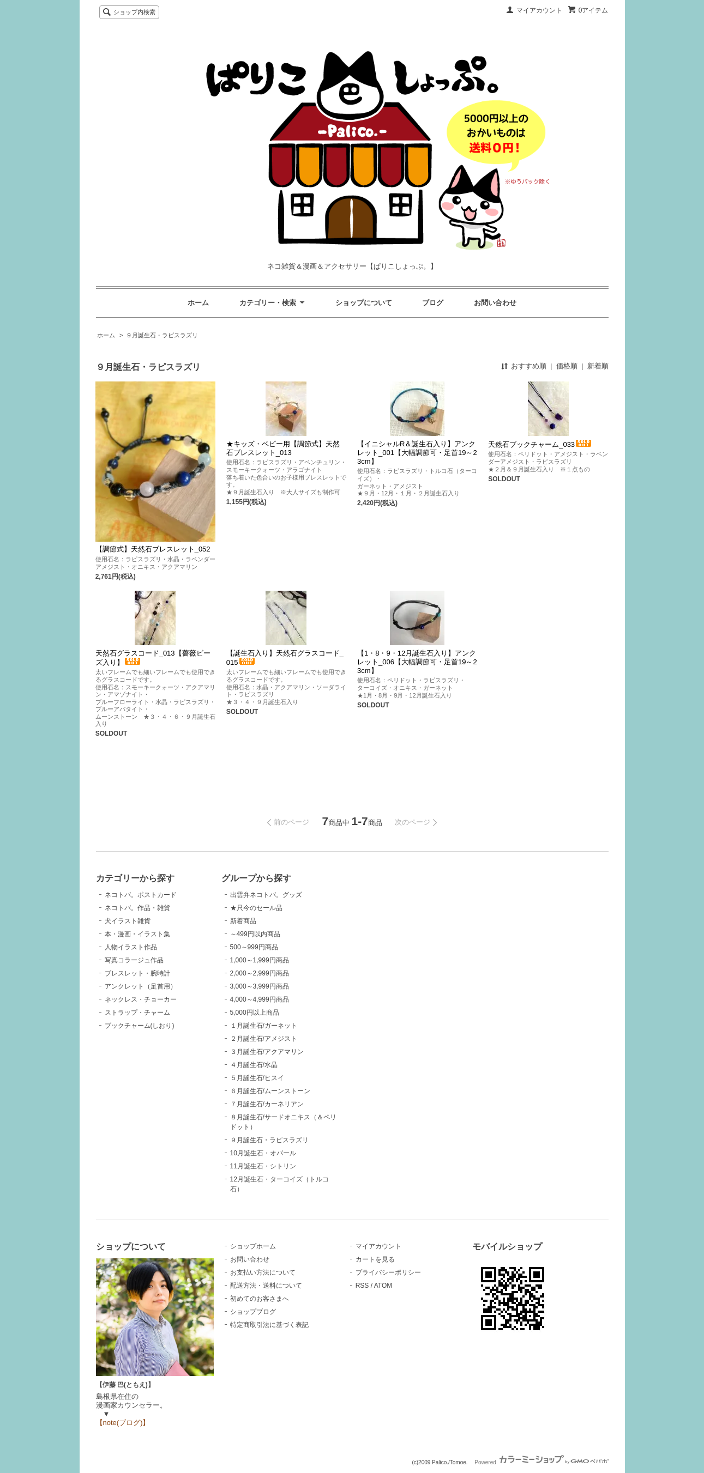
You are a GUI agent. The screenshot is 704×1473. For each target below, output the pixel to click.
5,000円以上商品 (254, 1012)
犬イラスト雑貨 (128, 921)
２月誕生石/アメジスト (263, 1038)
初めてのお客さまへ (259, 1298)
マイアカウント (539, 10)
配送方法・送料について (266, 1285)
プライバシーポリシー (388, 1272)
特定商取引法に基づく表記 (269, 1325)
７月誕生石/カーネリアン (267, 1104)
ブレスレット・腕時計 (137, 973)
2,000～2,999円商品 (259, 973)
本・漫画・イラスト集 (137, 934)
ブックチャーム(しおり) (140, 1025)
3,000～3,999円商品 (259, 986)
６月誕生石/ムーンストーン (270, 1091)
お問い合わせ (495, 303)
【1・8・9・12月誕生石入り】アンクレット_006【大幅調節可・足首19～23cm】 (417, 662)
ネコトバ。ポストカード (141, 895)
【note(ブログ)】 (123, 1423)
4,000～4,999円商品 (259, 999)
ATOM (383, 1285)
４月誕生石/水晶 (254, 1065)
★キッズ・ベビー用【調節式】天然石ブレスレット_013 (283, 448)
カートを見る (375, 1259)
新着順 (598, 366)
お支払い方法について (263, 1272)
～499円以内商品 (255, 934)
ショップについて (363, 303)
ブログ (432, 303)
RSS (362, 1285)
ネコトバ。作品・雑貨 (137, 908)
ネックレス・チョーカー (141, 999)
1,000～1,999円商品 (259, 960)
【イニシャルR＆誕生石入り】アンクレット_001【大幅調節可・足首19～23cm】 (417, 452)
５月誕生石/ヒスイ (257, 1078)
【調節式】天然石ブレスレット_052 (152, 549)
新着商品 (243, 921)
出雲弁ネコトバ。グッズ (266, 895)
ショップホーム (253, 1246)
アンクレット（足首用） (141, 986)
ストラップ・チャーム (137, 1012)
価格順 (566, 366)
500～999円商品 (254, 947)
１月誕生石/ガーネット (263, 1025)
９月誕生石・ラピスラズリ (162, 335)
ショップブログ (253, 1312)
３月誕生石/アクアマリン (267, 1052)
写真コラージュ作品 (134, 960)
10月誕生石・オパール (263, 1153)
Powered (541, 1462)
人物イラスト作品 (131, 947)
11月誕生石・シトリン (263, 1166)
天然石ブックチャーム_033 (540, 444)
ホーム (198, 303)
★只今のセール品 (256, 908)
